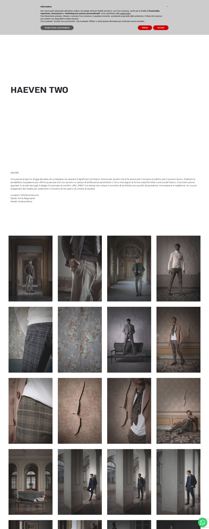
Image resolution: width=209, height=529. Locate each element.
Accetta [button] (160, 28)
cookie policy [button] (125, 13)
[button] (167, 6)
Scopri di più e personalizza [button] (57, 28)
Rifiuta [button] (145, 28)
